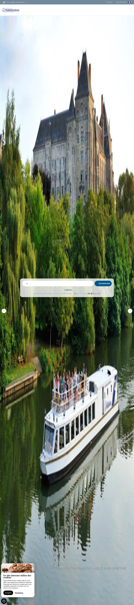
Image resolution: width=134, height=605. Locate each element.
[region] (17, 580)
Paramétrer (19, 593)
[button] (4, 311)
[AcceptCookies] (4, 601)
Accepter (8, 593)
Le (27, 283)
